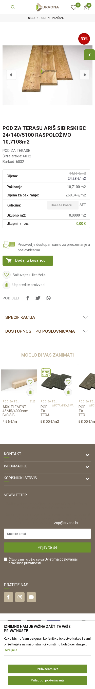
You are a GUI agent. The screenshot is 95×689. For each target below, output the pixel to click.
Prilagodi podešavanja (47, 680)
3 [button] (55, 117)
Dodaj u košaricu (30, 260)
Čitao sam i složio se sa (43, 561)
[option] (47, 18)
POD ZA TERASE (16, 150)
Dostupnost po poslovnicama (40, 331)
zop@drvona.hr (66, 523)
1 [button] (41, 117)
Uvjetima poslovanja (61, 559)
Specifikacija (20, 317)
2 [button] (48, 117)
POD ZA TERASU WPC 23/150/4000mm (46, 411)
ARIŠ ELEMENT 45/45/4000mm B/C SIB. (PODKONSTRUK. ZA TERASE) (16, 411)
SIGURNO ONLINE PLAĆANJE (47, 18)
